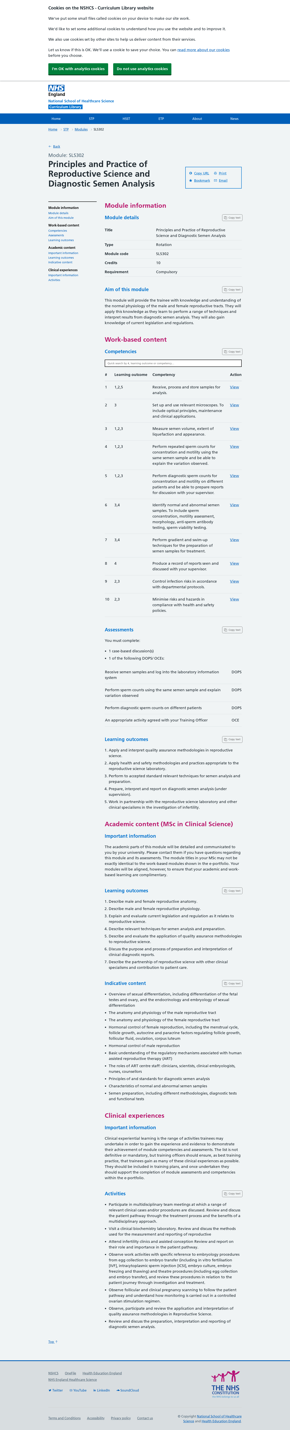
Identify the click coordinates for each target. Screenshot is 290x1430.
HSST (126, 119)
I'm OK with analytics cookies (78, 68)
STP (91, 119)
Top (53, 1342)
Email (221, 180)
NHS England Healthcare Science (72, 1380)
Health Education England (102, 1373)
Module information (63, 208)
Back (54, 146)
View (234, 387)
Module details (58, 213)
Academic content (61, 248)
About (197, 119)
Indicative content (60, 262)
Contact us (145, 1418)
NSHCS (53, 1373)
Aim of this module (61, 217)
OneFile (70, 1373)
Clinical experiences (63, 270)
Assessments (56, 235)
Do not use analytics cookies (142, 68)
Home (56, 119)
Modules (81, 129)
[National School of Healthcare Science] (88, 101)
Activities (54, 280)
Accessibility (96, 1418)
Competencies (57, 230)
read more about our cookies (203, 50)
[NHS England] (111, 91)
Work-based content (63, 225)
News (234, 119)
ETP (161, 119)
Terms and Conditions (64, 1418)
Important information (63, 253)
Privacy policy (121, 1418)
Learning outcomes (61, 240)
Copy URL (199, 173)
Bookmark (199, 180)
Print (220, 173)
